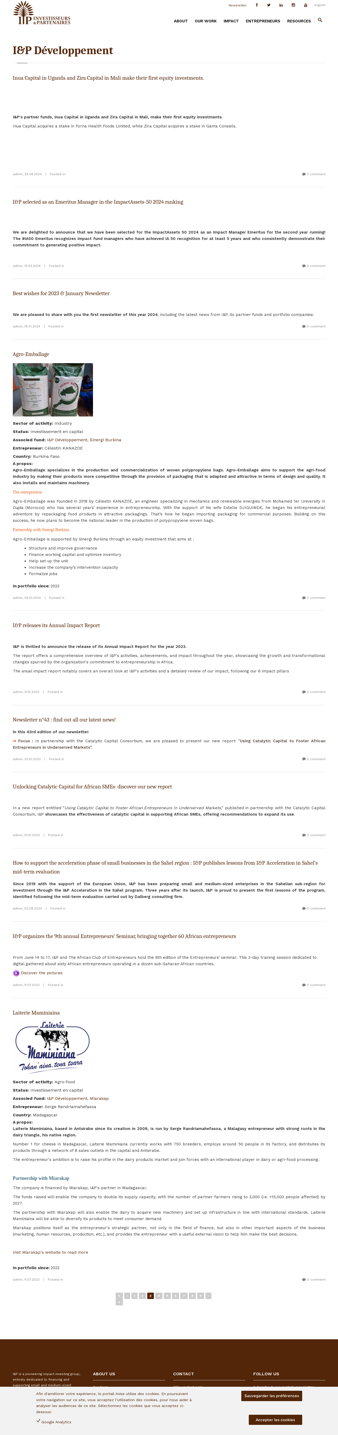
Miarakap (99, 1098)
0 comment (316, 174)
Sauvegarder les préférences (271, 1395)
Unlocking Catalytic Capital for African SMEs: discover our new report (92, 786)
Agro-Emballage (31, 354)
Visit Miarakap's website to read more (50, 1252)
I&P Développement (67, 439)
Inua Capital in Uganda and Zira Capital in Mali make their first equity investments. (108, 78)
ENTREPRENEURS (263, 21)
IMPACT (231, 21)
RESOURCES (299, 21)
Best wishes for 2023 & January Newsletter (61, 293)
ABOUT (181, 21)
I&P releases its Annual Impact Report (56, 625)
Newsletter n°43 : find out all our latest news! (64, 719)
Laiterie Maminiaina (36, 1012)
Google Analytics (56, 1422)
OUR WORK (206, 21)
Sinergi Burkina (105, 439)
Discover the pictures (38, 973)
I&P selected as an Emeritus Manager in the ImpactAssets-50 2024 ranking (98, 202)
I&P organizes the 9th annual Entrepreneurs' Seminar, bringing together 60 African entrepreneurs (124, 936)
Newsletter (238, 5)
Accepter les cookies (275, 1419)
